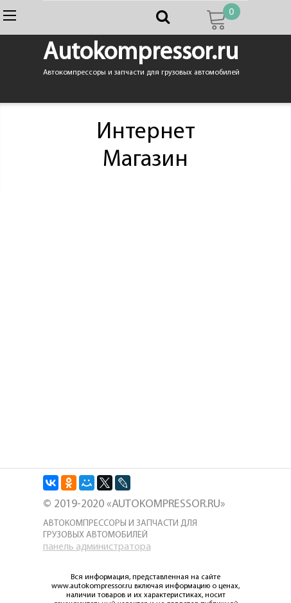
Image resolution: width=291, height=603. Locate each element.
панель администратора (97, 547)
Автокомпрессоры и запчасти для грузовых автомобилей (120, 529)
